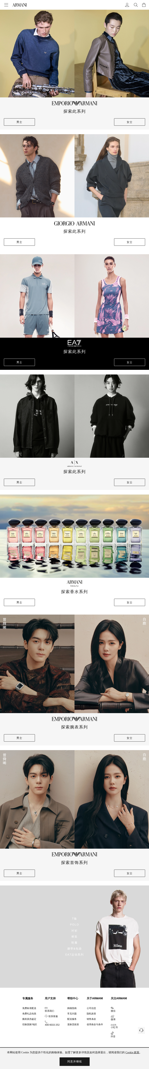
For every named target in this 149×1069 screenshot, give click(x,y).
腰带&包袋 (74, 948)
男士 (19, 122)
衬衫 (74, 930)
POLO (74, 924)
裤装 (74, 936)
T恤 (74, 918)
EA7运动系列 (74, 954)
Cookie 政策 (132, 1052)
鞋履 (74, 942)
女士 (130, 122)
